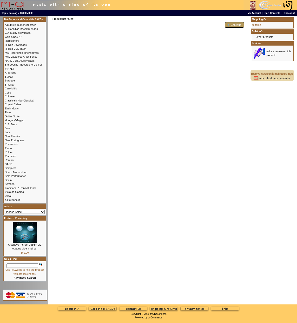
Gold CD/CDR (13, 36)
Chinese (9, 96)
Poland (9, 152)
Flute (8, 112)
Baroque (10, 80)
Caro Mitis (11, 88)
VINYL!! (9, 68)
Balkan (9, 76)
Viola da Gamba (14, 191)
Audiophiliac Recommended (21, 28)
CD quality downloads (17, 32)
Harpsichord (12, 40)
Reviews (256, 43)
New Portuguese (14, 140)
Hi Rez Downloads (15, 44)
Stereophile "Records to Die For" (24, 64)
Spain (8, 180)
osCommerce (155, 317)
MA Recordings (158, 314)
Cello (8, 92)
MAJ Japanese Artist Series (21, 56)
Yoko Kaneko (12, 199)
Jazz (7, 128)
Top (4, 13)
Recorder (10, 156)
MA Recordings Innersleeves (22, 52)
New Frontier (12, 136)
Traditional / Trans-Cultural (20, 188)
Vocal (8, 196)
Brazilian (10, 84)
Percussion (11, 144)
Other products (264, 36)
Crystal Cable (13, 104)
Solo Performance (15, 176)
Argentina (10, 72)
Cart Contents (272, 13)
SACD (8, 164)
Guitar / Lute (12, 116)
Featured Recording (15, 218)
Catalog (12, 13)
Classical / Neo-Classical (19, 100)
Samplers (10, 168)
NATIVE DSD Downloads (19, 60)
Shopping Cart (260, 19)
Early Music (12, 108)
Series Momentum (15, 172)
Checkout (289, 13)
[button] (234, 25)
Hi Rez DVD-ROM (15, 48)
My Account (254, 13)
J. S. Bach (11, 124)
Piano (8, 148)
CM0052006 (26, 13)
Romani (9, 160)
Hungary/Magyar (14, 120)
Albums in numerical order (20, 24)
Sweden (9, 183)
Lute (7, 132)
